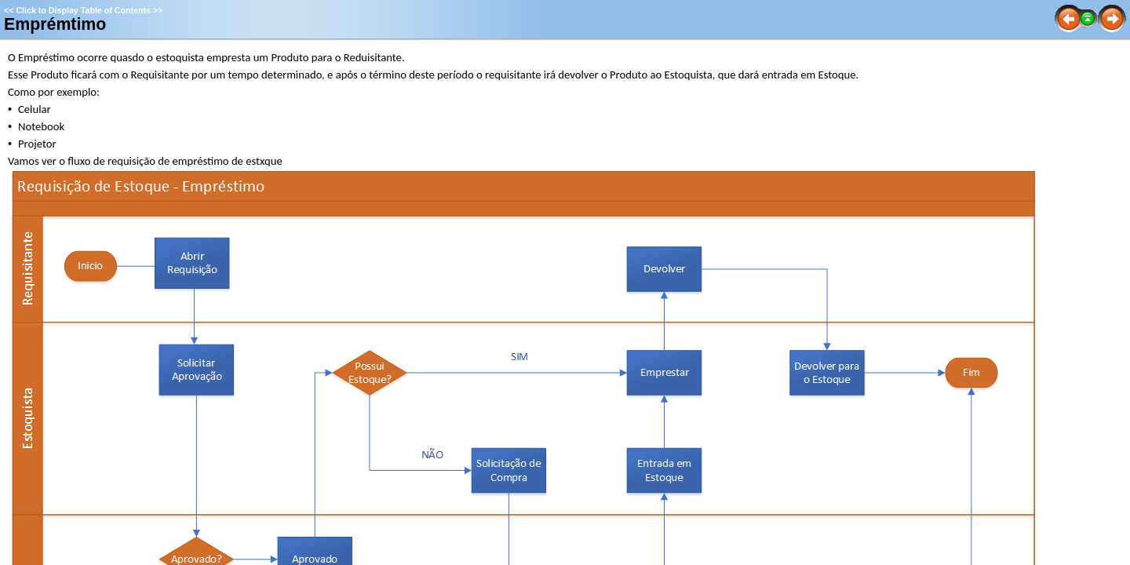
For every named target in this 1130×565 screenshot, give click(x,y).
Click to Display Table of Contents (83, 10)
